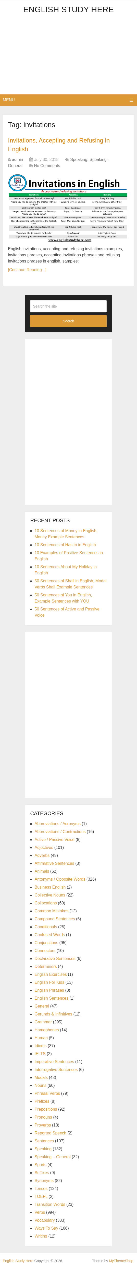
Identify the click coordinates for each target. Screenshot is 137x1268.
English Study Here (68, 9)
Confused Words (49, 935)
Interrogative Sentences (56, 1069)
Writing (40, 1236)
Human (41, 1038)
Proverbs (42, 1125)
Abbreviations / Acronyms (57, 824)
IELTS (39, 1054)
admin (17, 159)
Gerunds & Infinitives (53, 1014)
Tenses (40, 1188)
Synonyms (44, 1180)
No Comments (47, 165)
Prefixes (41, 1101)
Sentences (44, 1141)
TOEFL (40, 1196)
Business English (50, 887)
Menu (9, 100)
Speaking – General (52, 1157)
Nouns (40, 1085)
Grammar (43, 1022)
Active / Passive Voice (54, 839)
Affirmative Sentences (54, 863)
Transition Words (49, 1204)
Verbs (39, 1212)
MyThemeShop (121, 1261)
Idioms (40, 1046)
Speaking (78, 159)
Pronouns (43, 1117)
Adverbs (41, 855)
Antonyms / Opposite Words (59, 879)
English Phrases (49, 990)
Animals (41, 871)
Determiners (45, 966)
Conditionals (45, 927)
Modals (41, 1077)
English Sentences (51, 998)
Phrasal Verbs (47, 1093)
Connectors (44, 950)
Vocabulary (44, 1220)
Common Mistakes (51, 911)
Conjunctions (46, 943)
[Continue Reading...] (27, 270)
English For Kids (49, 982)
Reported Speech (50, 1133)
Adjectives (43, 847)
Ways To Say (46, 1228)
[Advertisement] (68, 56)
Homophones (46, 1030)
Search (68, 321)
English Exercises (50, 974)
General (41, 1006)
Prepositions (45, 1109)
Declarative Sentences (54, 958)
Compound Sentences (54, 919)
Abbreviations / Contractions (59, 831)
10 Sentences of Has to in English (65, 545)
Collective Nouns (49, 895)
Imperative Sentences (54, 1061)
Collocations (45, 903)
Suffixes (41, 1173)
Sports (40, 1165)
